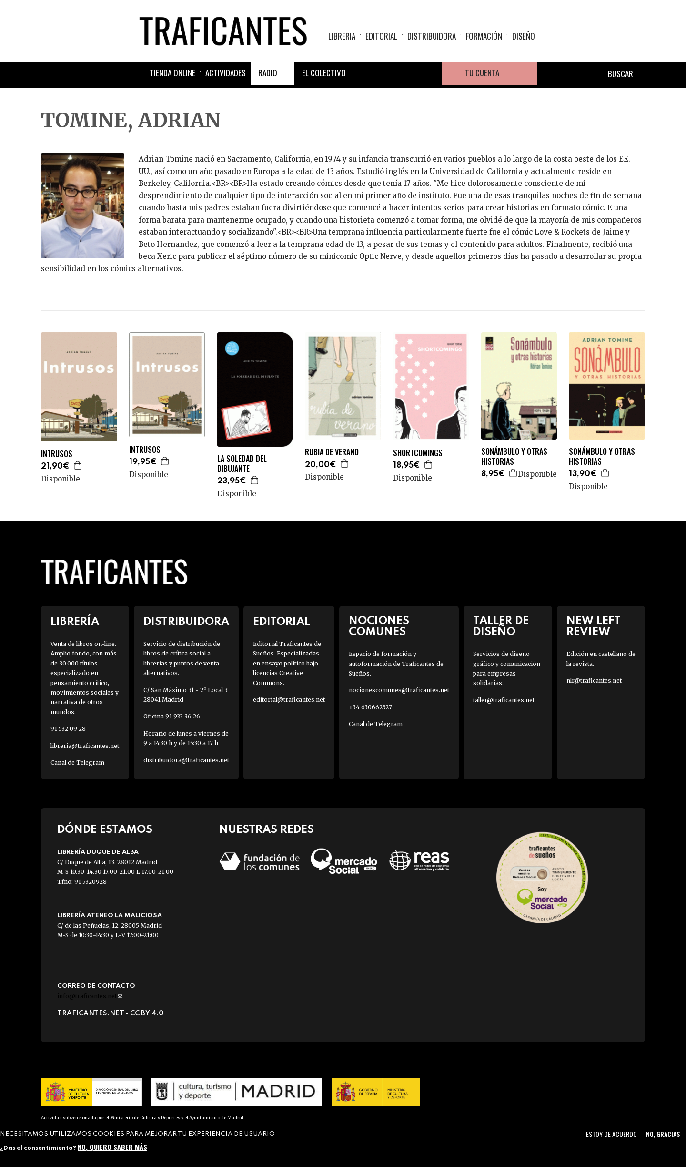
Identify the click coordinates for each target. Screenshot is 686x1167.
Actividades (225, 73)
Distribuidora (431, 36)
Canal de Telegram (77, 762)
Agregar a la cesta (78, 465)
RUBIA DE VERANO (332, 452)
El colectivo (324, 73)
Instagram (407, 73)
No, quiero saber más (112, 1147)
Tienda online (172, 73)
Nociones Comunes (379, 626)
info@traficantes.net (89, 996)
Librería (74, 621)
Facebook (362, 73)
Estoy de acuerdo (611, 1134)
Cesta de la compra (520, 73)
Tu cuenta (482, 73)
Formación (484, 36)
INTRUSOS (56, 454)
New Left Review (593, 626)
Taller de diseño (501, 626)
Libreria (341, 36)
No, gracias (663, 1134)
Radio (267, 73)
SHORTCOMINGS (418, 453)
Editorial (381, 36)
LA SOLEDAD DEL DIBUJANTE (242, 464)
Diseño (523, 36)
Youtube (430, 73)
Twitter (384, 73)
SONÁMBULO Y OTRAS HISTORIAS (514, 457)
